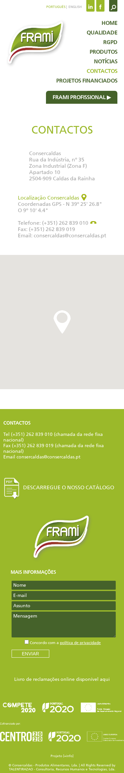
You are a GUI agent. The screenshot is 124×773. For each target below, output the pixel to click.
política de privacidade (80, 642)
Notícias (105, 61)
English (74, 7)
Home (109, 23)
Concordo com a (65, 642)
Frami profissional (79, 97)
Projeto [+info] (62, 756)
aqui (105, 679)
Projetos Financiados (86, 81)
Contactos (102, 71)
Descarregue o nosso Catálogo (58, 487)
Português (55, 7)
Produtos (103, 52)
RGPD (110, 42)
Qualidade (102, 33)
